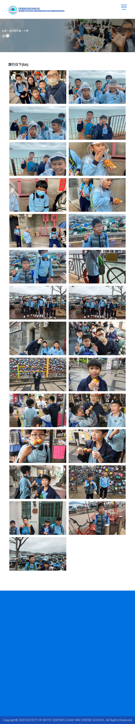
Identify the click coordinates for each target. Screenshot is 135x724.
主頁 (4, 30)
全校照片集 (15, 30)
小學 (26, 30)
